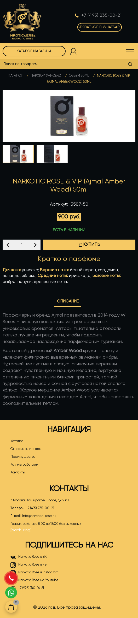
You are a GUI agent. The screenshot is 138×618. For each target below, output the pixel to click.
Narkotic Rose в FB (28, 565)
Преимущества (23, 457)
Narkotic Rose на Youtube (34, 580)
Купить (89, 244)
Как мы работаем (24, 464)
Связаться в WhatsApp (99, 27)
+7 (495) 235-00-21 (40, 508)
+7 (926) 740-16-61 (27, 588)
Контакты (17, 472)
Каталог (15, 76)
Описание (68, 301)
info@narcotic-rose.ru (39, 516)
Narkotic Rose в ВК (28, 557)
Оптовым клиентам (26, 449)
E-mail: (33, 516)
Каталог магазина (34, 51)
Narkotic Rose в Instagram (34, 572)
